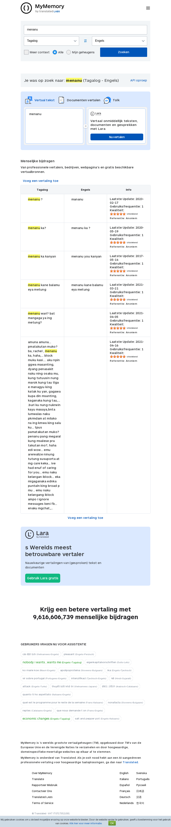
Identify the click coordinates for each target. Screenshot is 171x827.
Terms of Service (42, 803)
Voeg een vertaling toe (41, 180)
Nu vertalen (117, 137)
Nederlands (127, 803)
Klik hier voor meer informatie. (86, 823)
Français (125, 791)
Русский (141, 785)
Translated (42, 797)
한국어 (140, 803)
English (124, 773)
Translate (38, 779)
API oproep (138, 80)
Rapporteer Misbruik (44, 785)
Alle (58, 52)
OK (112, 823)
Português (143, 779)
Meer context (37, 52)
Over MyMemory (42, 773)
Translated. (131, 762)
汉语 (139, 797)
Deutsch (125, 797)
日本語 (140, 791)
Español (125, 785)
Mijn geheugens (80, 52)
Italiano (124, 779)
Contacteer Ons (42, 791)
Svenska (141, 773)
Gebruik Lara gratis (42, 578)
